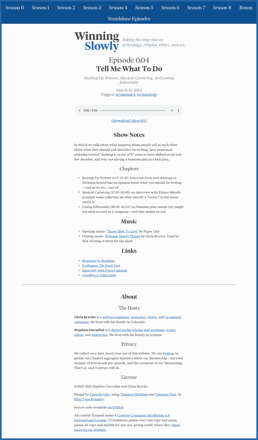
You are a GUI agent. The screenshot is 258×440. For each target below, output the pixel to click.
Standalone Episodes (129, 18)
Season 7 (196, 7)
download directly (129, 120)
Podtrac (169, 353)
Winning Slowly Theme (122, 235)
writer (152, 316)
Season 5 (144, 7)
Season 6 (170, 7)
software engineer (115, 316)
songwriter (100, 334)
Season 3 (92, 7)
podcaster (138, 316)
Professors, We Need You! (101, 265)
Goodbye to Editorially (99, 275)
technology (147, 94)
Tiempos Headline (134, 394)
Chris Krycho (99, 394)
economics (125, 94)
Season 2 (66, 7)
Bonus (245, 7)
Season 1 (40, 7)
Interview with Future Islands (104, 270)
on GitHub (115, 407)
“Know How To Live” (122, 231)
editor (78, 334)
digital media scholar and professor (137, 329)
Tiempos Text (165, 394)
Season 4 (118, 7)
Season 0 (15, 7)
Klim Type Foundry (89, 399)
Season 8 (222, 7)
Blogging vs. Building (98, 260)
